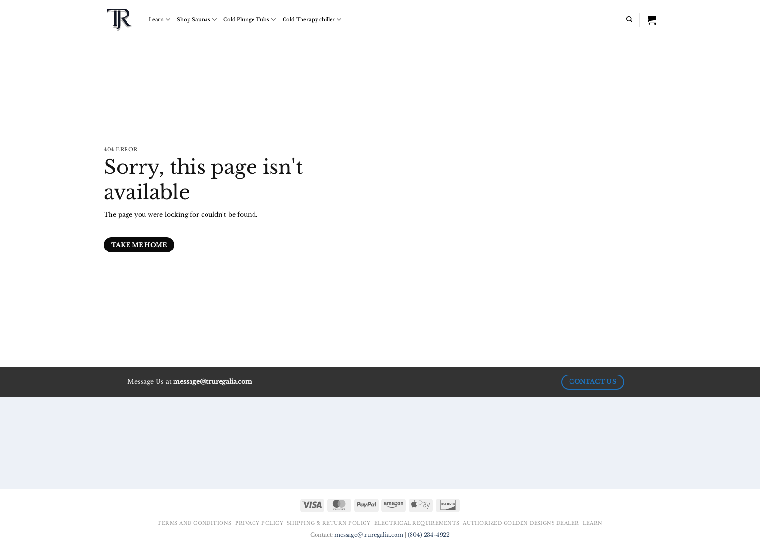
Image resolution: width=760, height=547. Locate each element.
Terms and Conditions (195, 523)
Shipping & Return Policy (328, 523)
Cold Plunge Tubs (249, 19)
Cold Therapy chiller (312, 19)
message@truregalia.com (368, 534)
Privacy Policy (259, 523)
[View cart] (651, 20)
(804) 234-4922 (429, 534)
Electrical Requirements (416, 523)
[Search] (629, 19)
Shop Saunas (197, 19)
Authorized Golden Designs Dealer (521, 523)
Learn (159, 19)
